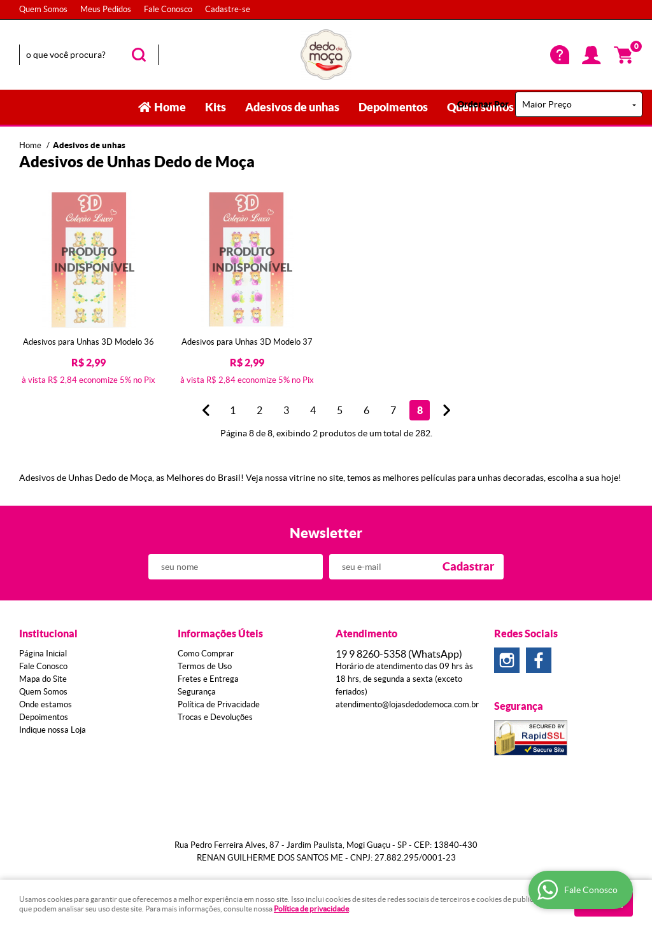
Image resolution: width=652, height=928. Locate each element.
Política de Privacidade (219, 704)
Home (170, 107)
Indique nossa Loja (52, 730)
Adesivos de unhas (292, 107)
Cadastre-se (227, 9)
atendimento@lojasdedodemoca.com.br (407, 704)
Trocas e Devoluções (215, 717)
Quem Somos (43, 9)
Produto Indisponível (89, 259)
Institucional (48, 633)
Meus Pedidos (105, 9)
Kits (215, 107)
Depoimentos (393, 107)
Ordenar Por (483, 104)
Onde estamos (45, 704)
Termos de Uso (205, 666)
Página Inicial (43, 653)
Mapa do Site (43, 679)
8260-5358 (399, 654)
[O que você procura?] (139, 55)
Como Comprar (206, 653)
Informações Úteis (220, 633)
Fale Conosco (168, 9)
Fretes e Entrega (208, 679)
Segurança (197, 691)
